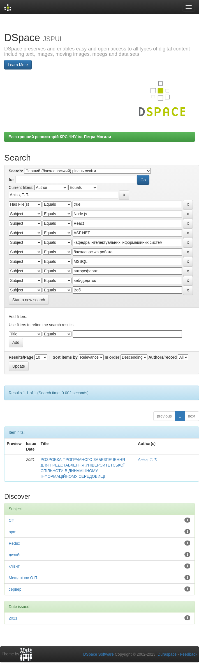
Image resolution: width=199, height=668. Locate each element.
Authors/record (162, 357)
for (11, 179)
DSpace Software (98, 654)
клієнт (14, 566)
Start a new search (28, 300)
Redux (14, 543)
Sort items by (65, 357)
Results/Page (21, 357)
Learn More (18, 64)
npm (12, 532)
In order (112, 357)
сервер (15, 589)
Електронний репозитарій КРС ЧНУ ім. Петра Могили (59, 136)
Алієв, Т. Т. (147, 459)
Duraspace (167, 654)
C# (11, 520)
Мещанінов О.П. (23, 578)
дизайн (15, 555)
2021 (13, 618)
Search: (16, 171)
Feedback (188, 654)
